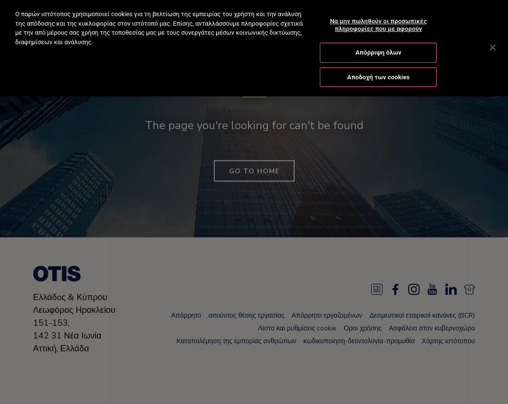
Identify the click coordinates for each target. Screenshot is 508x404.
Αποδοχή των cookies (378, 76)
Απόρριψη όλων (378, 52)
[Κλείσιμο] (492, 46)
